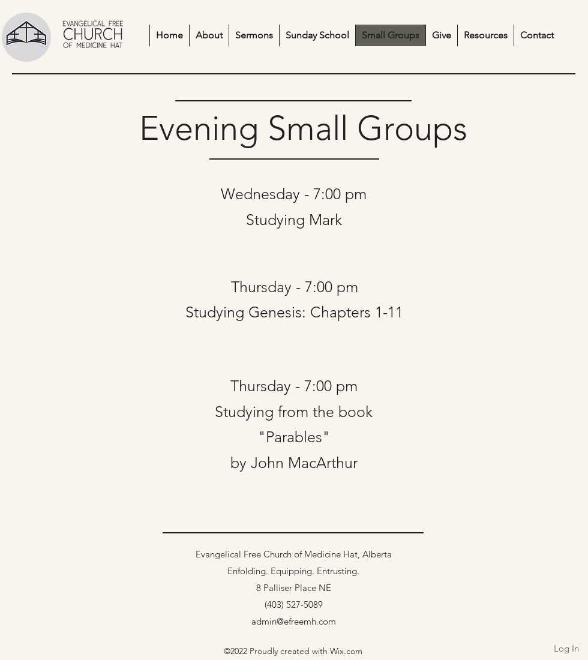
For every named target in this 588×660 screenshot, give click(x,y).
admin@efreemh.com (293, 621)
